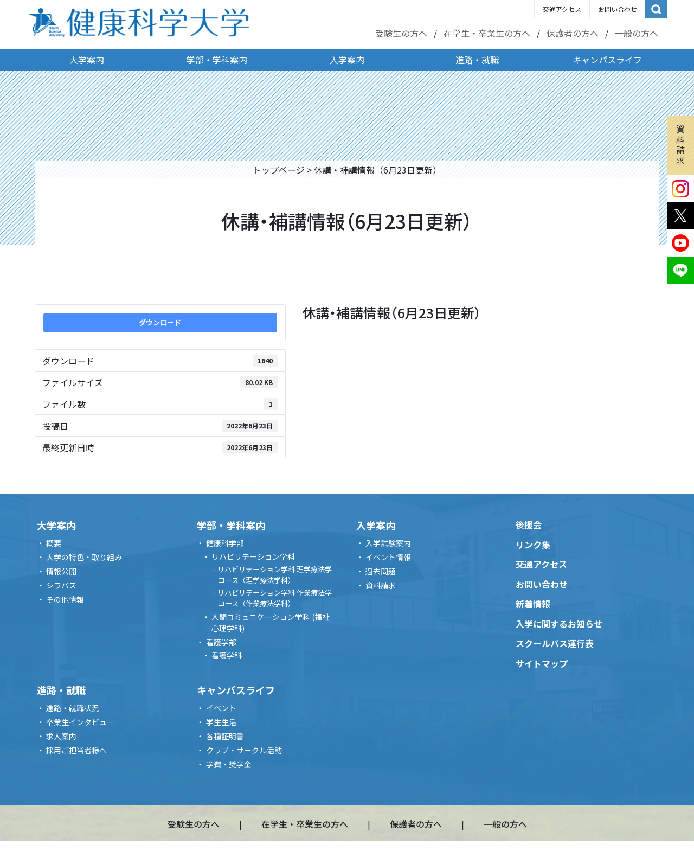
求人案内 (61, 736)
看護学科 (226, 655)
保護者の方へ (573, 33)
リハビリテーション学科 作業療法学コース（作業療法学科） (274, 598)
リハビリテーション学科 (253, 556)
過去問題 (380, 571)
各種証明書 (225, 736)
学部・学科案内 (217, 59)
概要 (53, 543)
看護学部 (221, 642)
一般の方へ (636, 33)
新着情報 (533, 603)
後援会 (529, 524)
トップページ (279, 169)
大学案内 (86, 59)
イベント (221, 707)
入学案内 (347, 59)
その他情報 (65, 599)
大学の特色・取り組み (84, 557)
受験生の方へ (401, 33)
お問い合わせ (617, 9)
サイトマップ (542, 663)
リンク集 (533, 544)
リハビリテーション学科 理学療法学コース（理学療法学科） (274, 574)
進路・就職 (477, 59)
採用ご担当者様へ (76, 750)
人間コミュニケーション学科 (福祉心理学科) (270, 622)
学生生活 (221, 721)
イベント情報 (388, 557)
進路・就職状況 (72, 707)
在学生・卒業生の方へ (487, 33)
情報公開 (61, 571)
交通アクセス (562, 9)
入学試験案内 (388, 543)
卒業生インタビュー (80, 721)
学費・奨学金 (229, 764)
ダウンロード (160, 322)
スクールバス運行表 (555, 643)
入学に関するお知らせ (559, 623)
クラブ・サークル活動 (244, 750)
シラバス (61, 585)
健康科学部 (225, 543)
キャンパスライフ (607, 59)
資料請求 (680, 144)
